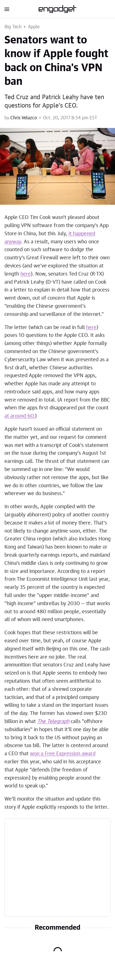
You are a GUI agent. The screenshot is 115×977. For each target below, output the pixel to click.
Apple (34, 27)
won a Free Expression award (62, 753)
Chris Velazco (23, 118)
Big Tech (13, 27)
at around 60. (19, 416)
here (25, 274)
